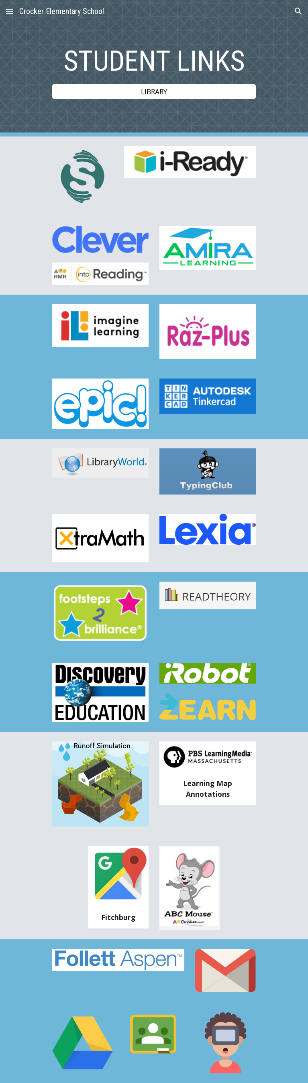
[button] (9, 11)
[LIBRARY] (154, 91)
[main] (154, 61)
